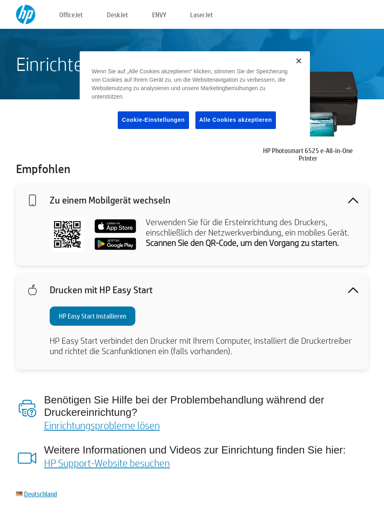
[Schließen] (299, 61)
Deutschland (40, 493)
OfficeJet (71, 14)
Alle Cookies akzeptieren (235, 120)
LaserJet (201, 14)
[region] (195, 96)
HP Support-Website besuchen (107, 462)
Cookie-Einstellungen (153, 120)
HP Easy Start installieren (92, 315)
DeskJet (117, 14)
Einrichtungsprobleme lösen (102, 425)
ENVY (159, 14)
